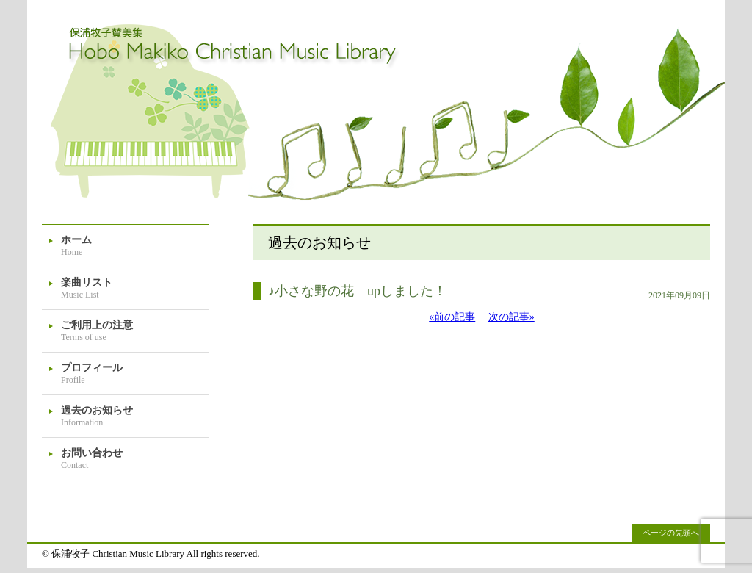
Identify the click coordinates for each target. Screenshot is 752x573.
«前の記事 (452, 316)
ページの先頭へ (671, 532)
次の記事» (511, 316)
